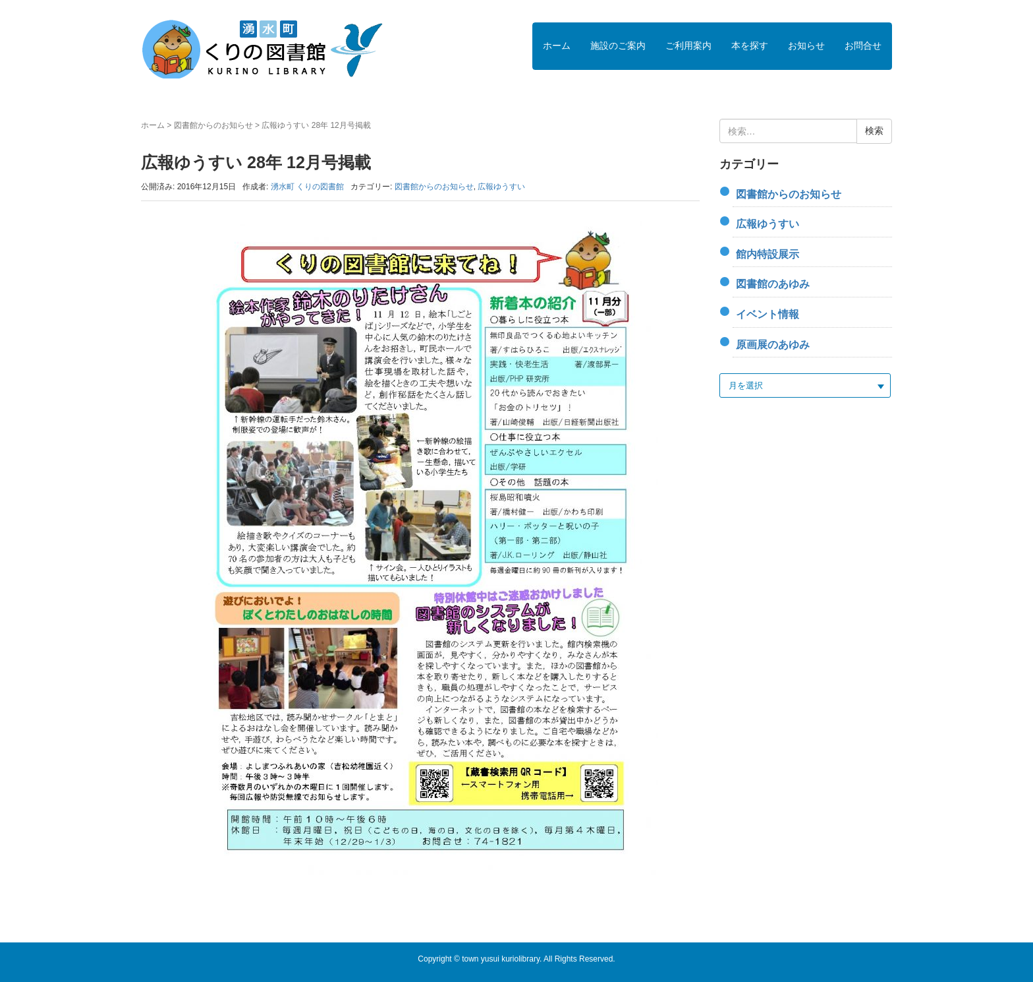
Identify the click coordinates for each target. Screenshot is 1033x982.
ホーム (557, 45)
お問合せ (863, 45)
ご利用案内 (688, 45)
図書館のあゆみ (773, 284)
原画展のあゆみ (773, 344)
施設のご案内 (618, 45)
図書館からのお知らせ (213, 125)
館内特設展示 (767, 254)
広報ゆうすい (501, 186)
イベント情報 (767, 314)
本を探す (749, 45)
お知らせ (806, 45)
